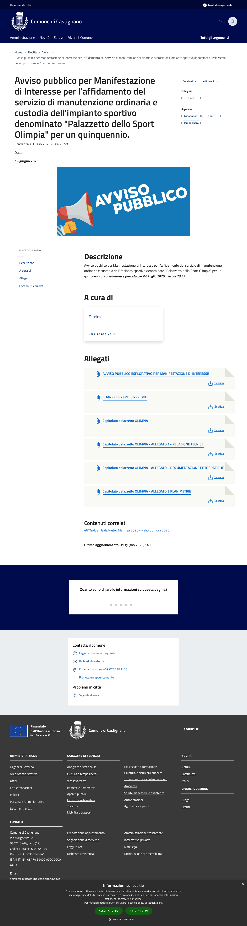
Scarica (215, 383)
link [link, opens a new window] (161, 902)
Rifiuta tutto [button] (139, 910)
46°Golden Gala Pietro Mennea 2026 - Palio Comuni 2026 (126, 530)
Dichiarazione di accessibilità (143, 853)
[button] (123, 919)
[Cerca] (232, 21)
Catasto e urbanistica (81, 800)
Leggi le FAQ (75, 846)
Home (18, 52)
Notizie (186, 767)
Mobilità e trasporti (79, 812)
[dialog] (123, 903)
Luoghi (185, 800)
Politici (14, 794)
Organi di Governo (22, 767)
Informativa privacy (137, 839)
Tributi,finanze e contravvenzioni (145, 779)
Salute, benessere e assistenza (144, 793)
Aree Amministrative (23, 773)
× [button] (242, 884)
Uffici (13, 780)
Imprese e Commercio (81, 787)
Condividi (191, 81)
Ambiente (130, 786)
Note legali (131, 846)
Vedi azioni (210, 81)
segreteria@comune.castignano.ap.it (35, 878)
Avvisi (45, 52)
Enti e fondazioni (21, 787)
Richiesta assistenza (80, 853)
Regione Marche (20, 5)
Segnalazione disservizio (83, 839)
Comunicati (188, 773)
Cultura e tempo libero (81, 773)
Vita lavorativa (76, 780)
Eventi (185, 806)
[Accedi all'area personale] (217, 5)
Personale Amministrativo (27, 801)
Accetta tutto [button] (108, 910)
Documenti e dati (21, 808)
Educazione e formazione (140, 766)
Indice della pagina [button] (30, 250)
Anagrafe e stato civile (81, 767)
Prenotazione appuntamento (86, 833)
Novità (32, 52)
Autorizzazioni (133, 800)
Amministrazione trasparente (143, 833)
